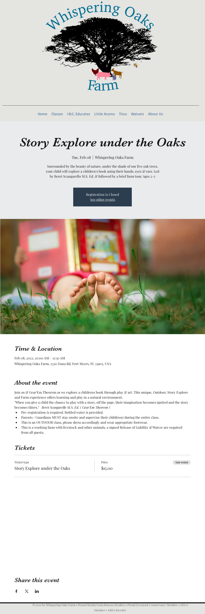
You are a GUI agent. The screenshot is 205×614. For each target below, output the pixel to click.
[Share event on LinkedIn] (37, 591)
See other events (102, 199)
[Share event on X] (27, 591)
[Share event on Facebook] (16, 591)
